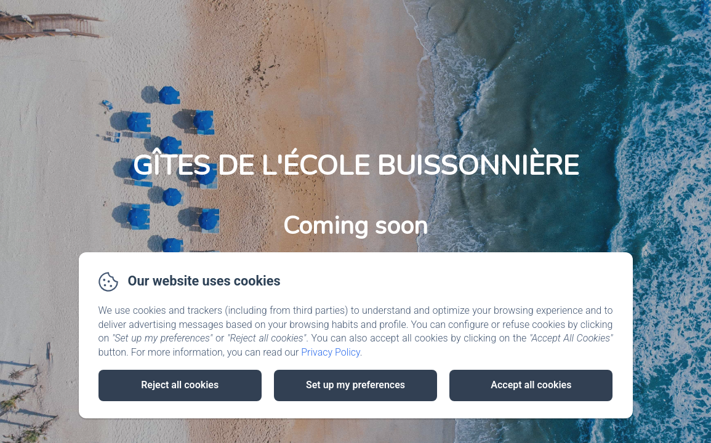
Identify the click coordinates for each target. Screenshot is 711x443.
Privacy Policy (330, 352)
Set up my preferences (355, 385)
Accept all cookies (531, 385)
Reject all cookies (180, 385)
